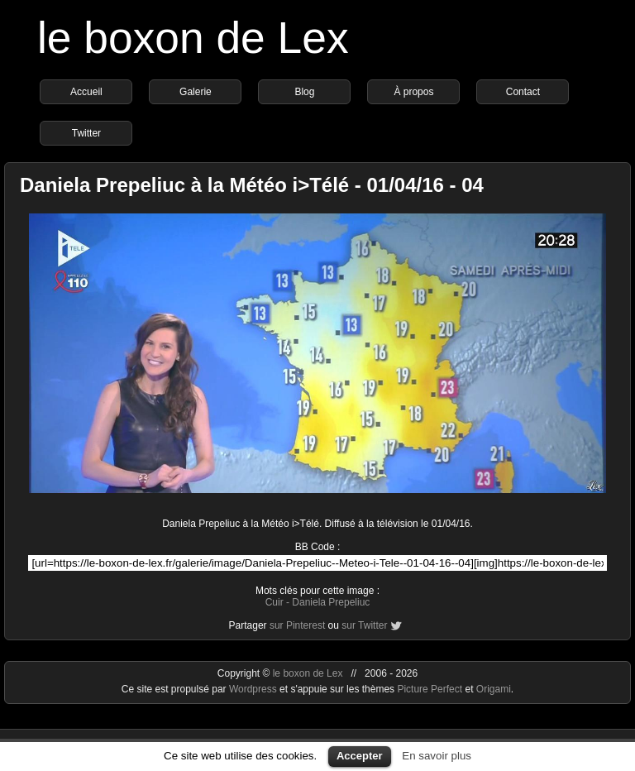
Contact (523, 92)
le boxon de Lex (193, 37)
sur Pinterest (297, 625)
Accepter (360, 755)
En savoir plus (436, 755)
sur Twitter (364, 625)
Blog (304, 92)
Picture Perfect (429, 689)
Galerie (195, 92)
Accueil (86, 92)
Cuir (274, 602)
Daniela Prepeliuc (331, 602)
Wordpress (254, 689)
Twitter (86, 133)
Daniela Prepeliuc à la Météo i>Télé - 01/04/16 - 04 (252, 185)
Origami (493, 689)
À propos (413, 92)
